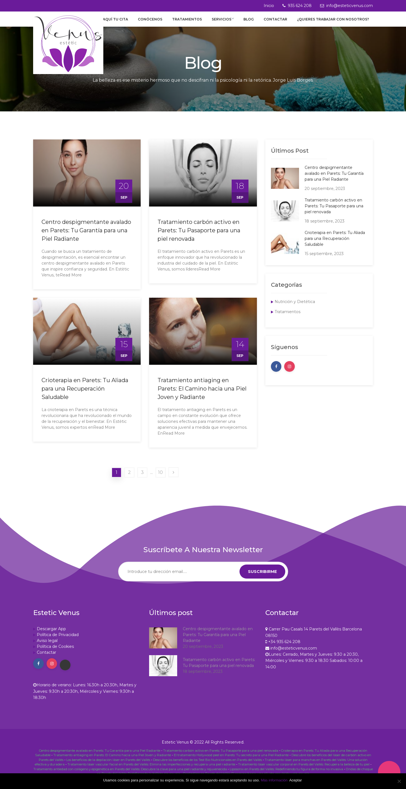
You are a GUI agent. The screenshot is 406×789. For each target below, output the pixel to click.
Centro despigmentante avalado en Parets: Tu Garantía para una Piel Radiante (86, 236)
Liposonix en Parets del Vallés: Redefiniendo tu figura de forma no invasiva (286, 772)
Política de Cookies (55, 652)
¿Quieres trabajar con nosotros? (333, 22)
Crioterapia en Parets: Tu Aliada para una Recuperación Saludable (85, 394)
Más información (274, 780)
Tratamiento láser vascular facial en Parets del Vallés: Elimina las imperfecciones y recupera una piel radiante (151, 768)
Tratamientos (195, 22)
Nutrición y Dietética (295, 307)
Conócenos (160, 22)
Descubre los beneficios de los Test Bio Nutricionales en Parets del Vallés (207, 764)
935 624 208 (300, 5)
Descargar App (51, 634)
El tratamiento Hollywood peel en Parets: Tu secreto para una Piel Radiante (231, 760)
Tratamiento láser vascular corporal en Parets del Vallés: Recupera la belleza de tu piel (303, 768)
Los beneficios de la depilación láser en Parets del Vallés (108, 764)
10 (160, 478)
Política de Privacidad (58, 640)
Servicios (229, 22)
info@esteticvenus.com (349, 5)
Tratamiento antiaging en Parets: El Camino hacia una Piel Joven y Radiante (202, 394)
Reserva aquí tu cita (119, 22)
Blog (253, 22)
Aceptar (296, 780)
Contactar (278, 22)
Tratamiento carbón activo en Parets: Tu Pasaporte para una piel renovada (199, 236)
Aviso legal (47, 646)
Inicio (269, 5)
